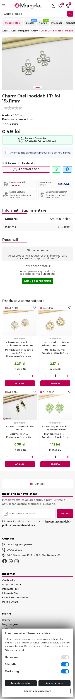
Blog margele (10, 624)
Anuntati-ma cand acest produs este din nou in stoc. (39, 152)
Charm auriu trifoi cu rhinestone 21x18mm (55, 344)
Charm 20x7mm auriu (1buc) (20, 428)
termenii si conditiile (57, 521)
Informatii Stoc (10, 593)
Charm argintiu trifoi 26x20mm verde (55, 428)
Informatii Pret (10, 588)
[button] (6, 5)
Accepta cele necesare (37, 690)
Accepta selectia (20, 683)
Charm (34, 30)
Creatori (30, 23)
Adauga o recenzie (37, 281)
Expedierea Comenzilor (15, 597)
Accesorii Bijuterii (20, 30)
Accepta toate (54, 683)
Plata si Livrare (10, 601)
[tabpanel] (37, 63)
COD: (6, 124)
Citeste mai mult (14, 650)
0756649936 (12, 550)
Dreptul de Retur (11, 584)
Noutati (43, 23)
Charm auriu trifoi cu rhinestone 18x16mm (19, 344)
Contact (37, 483)
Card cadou (9, 580)
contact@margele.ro (17, 544)
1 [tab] (37, 87)
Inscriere (65, 513)
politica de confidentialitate (18, 525)
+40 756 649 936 (26, 169)
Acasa (5, 30)
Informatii (56, 23)
